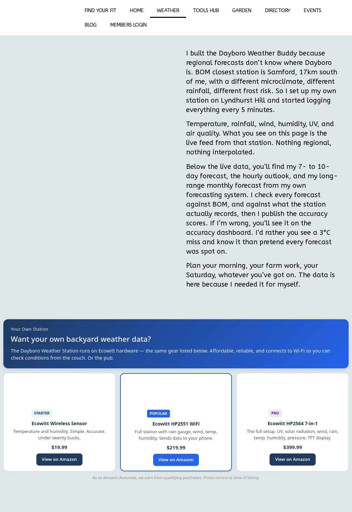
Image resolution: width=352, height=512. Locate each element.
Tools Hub (206, 10)
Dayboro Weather (247, 53)
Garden (241, 10)
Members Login (128, 25)
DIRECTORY (277, 10)
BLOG (90, 25)
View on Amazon (59, 459)
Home (136, 10)
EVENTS (312, 10)
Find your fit (100, 10)
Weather (168, 10)
